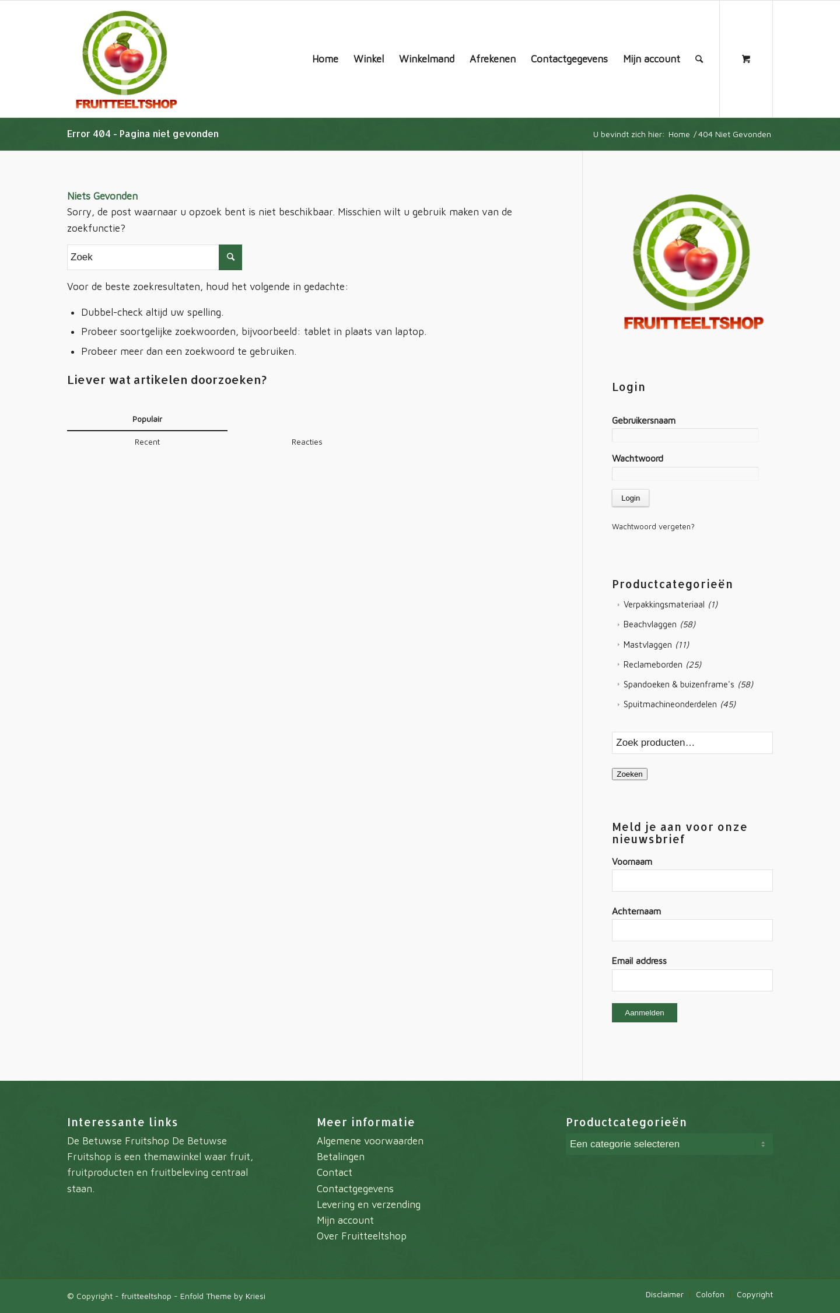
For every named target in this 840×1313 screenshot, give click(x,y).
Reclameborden (653, 664)
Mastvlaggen (648, 644)
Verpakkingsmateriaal (664, 604)
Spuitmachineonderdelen (670, 704)
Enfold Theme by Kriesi (222, 1296)
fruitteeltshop (146, 1296)
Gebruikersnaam (644, 420)
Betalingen (341, 1156)
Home (679, 134)
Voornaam (632, 861)
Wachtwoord (637, 458)
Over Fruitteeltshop (362, 1236)
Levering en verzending (369, 1204)
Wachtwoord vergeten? (653, 526)
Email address (639, 960)
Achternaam (636, 911)
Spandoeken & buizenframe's (679, 684)
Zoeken (629, 774)
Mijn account (345, 1220)
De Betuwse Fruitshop (118, 1141)
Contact (334, 1172)
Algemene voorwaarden (370, 1141)
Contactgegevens (355, 1189)
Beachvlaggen (650, 624)
